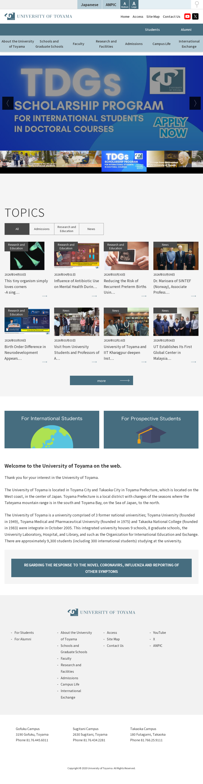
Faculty (78, 43)
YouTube (159, 632)
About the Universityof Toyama (18, 43)
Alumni (186, 29)
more (101, 380)
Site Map (153, 16)
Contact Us (171, 16)
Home (125, 16)
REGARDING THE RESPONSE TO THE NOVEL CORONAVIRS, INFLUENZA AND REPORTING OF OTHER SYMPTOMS (101, 568)
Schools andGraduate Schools (49, 43)
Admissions (134, 43)
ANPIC (111, 4)
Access (138, 16)
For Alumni (22, 639)
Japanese (89, 4)
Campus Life (161, 43)
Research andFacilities (106, 43)
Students (152, 29)
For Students (24, 632)
